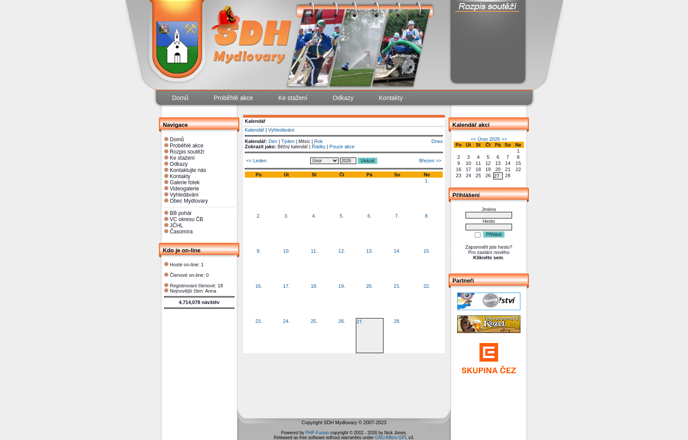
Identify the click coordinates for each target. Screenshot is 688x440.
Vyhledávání (184, 195)
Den (273, 141)
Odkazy (179, 164)
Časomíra (181, 232)
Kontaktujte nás (188, 170)
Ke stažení (182, 158)
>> (504, 139)
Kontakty (180, 176)
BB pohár (181, 213)
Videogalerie (184, 189)
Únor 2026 (488, 139)
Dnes (437, 141)
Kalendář (254, 129)
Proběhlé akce (187, 146)
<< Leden (256, 160)
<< (473, 139)
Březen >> (430, 160)
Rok (318, 141)
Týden (288, 141)
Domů (177, 139)
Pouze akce (342, 146)
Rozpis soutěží (187, 152)
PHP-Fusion (317, 432)
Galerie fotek (185, 182)
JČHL (176, 225)
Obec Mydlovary (189, 201)
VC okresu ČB (186, 219)
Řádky (319, 146)
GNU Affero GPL (391, 437)
